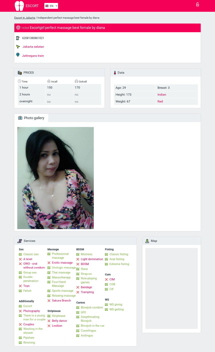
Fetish (27, 291)
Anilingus (87, 335)
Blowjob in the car (92, 325)
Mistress (86, 254)
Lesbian (57, 325)
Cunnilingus (88, 330)
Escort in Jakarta (24, 17)
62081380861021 (33, 38)
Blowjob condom (92, 307)
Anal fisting (116, 259)
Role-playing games (89, 280)
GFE (83, 312)
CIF (111, 289)
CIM (112, 279)
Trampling (87, 292)
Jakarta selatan (30, 47)
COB (112, 284)
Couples (28, 324)
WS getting (116, 309)
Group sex (29, 272)
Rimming (29, 342)
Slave (84, 269)
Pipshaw (28, 337)
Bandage (86, 287)
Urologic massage (64, 267)
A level (27, 259)
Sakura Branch (61, 300)
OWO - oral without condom (34, 265)
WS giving (115, 304)
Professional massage (60, 256)
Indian (162, 94)
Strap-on (86, 274)
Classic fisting (118, 254)
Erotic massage (62, 262)
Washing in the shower (33, 331)
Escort (27, 306)
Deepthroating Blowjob (90, 319)
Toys (26, 286)
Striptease (58, 316)
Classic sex (30, 254)
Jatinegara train (30, 55)
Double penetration (30, 279)
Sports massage (62, 291)
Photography (31, 311)
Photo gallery (31, 118)
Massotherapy (61, 277)
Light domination (92, 259)
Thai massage (61, 272)
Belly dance (59, 321)
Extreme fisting (119, 264)
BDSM (85, 264)
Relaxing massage (64, 295)
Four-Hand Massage (59, 284)
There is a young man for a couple (34, 317)
